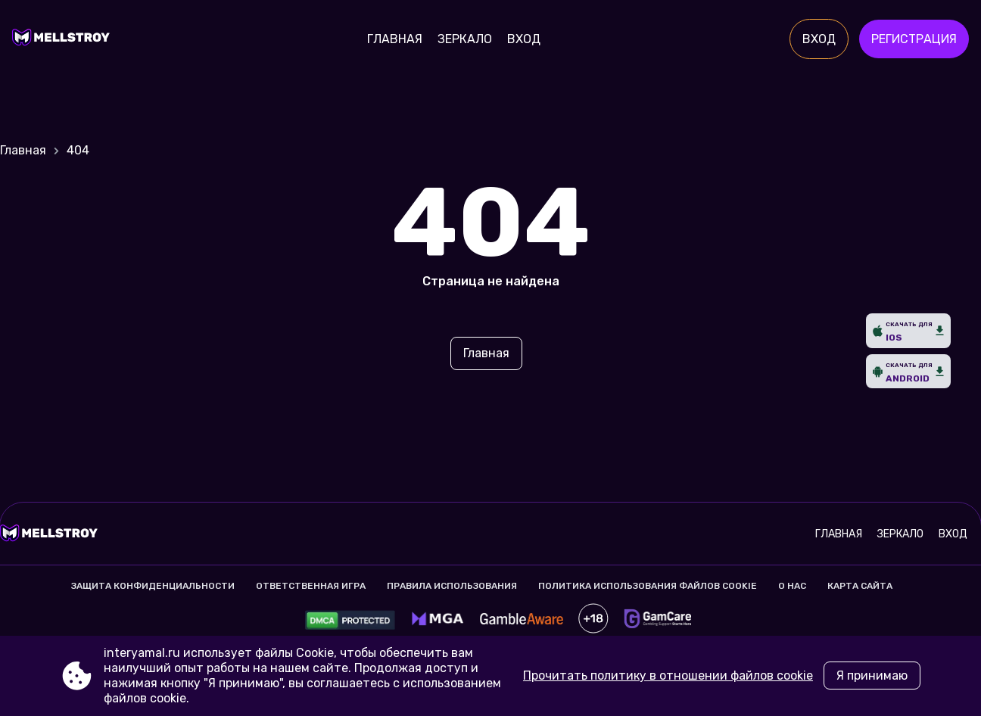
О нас (792, 586)
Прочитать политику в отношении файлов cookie (668, 675)
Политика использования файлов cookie (647, 586)
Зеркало (465, 39)
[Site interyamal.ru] (64, 39)
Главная (394, 39)
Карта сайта (859, 586)
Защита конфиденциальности (153, 586)
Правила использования (452, 586)
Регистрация (914, 39)
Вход (523, 39)
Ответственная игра (311, 586)
